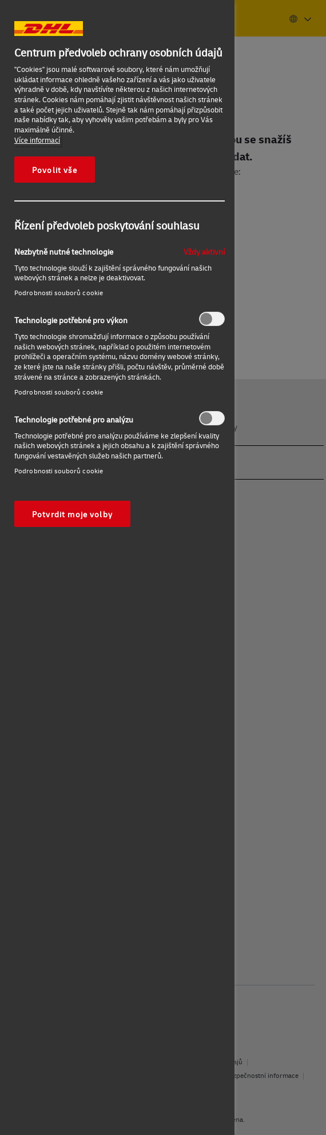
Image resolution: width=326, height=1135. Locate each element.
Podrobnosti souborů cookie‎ (58, 292)
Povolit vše (54, 169)
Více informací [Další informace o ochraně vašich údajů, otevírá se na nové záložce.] (37, 140)
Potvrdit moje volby (72, 514)
